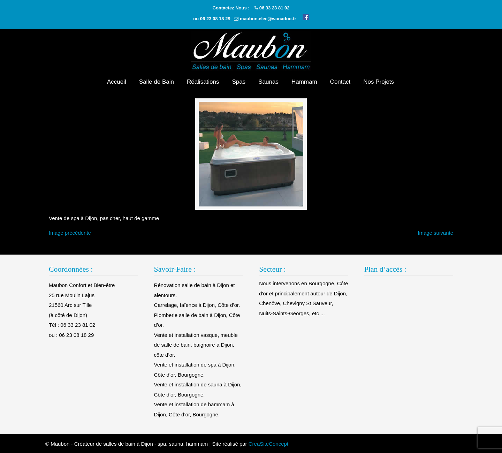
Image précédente (70, 233)
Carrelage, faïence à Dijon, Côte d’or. (197, 305)
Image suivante (435, 233)
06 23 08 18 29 (215, 18)
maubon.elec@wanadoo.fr (268, 18)
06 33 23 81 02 (274, 7)
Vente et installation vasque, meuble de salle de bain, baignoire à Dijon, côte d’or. (196, 345)
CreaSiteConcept (268, 444)
